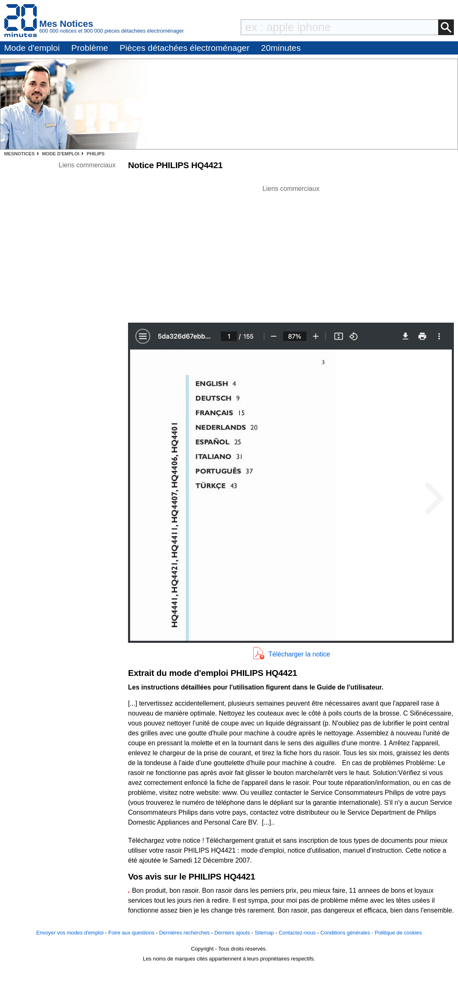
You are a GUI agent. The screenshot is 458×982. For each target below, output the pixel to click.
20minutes (281, 47)
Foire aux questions (131, 933)
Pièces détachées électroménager (184, 47)
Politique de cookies (398, 933)
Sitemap (264, 933)
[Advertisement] (291, 251)
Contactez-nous (297, 933)
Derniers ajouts (232, 933)
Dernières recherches (184, 933)
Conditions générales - (347, 933)
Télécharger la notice (299, 654)
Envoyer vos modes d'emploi (70, 933)
